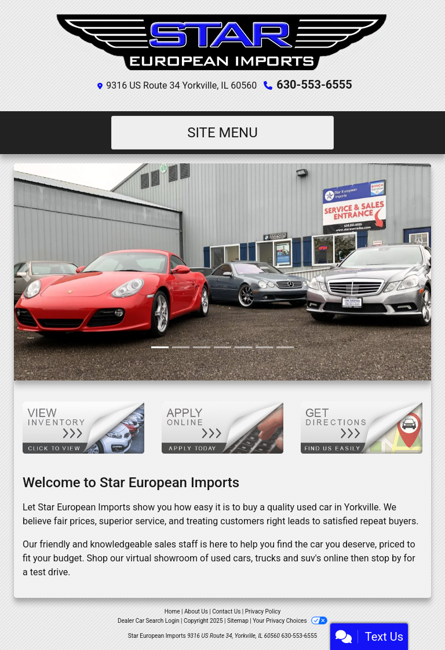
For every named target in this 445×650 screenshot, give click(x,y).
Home (172, 611)
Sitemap (238, 621)
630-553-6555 (314, 85)
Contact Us (226, 611)
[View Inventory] (83, 426)
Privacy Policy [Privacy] (263, 611)
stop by (386, 558)
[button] (24, 272)
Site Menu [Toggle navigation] (222, 133)
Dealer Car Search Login (149, 621)
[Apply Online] (222, 426)
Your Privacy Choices (290, 621)
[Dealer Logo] (222, 41)
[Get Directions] (361, 426)
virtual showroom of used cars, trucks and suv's (223, 558)
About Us (196, 611)
